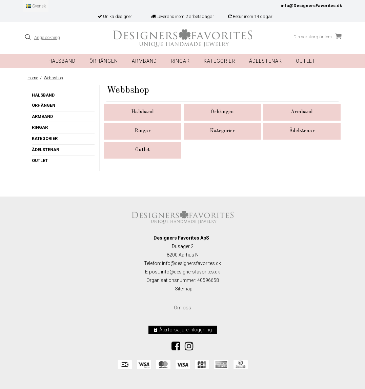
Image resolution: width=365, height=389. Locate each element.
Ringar (180, 61)
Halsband (62, 61)
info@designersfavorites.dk (190, 271)
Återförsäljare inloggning (185, 329)
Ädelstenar (45, 149)
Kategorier (219, 61)
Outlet (306, 61)
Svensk (36, 5)
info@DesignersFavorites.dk (311, 5)
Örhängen (103, 61)
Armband (144, 61)
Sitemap (183, 288)
